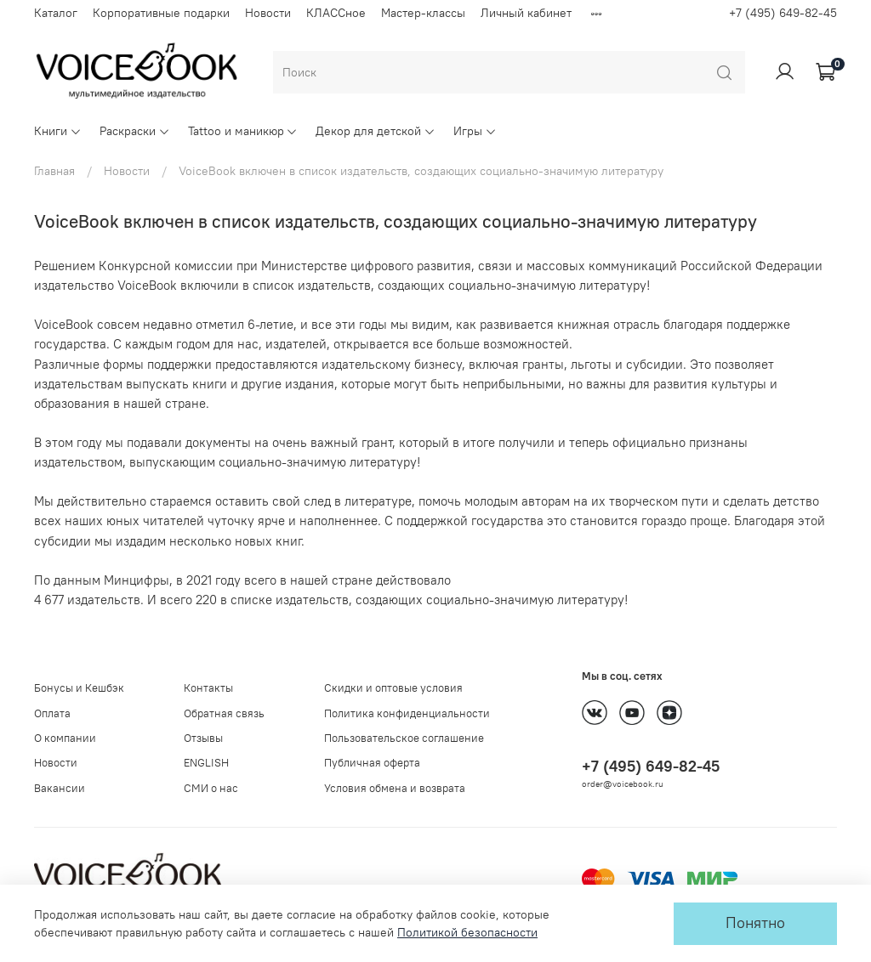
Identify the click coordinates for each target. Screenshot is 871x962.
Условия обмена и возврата (394, 788)
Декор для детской (376, 131)
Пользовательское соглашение (404, 738)
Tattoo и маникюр (243, 131)
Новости (268, 12)
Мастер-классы (423, 12)
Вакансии (59, 788)
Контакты (208, 688)
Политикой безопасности (467, 932)
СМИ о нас (211, 788)
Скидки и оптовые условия (393, 688)
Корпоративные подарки (161, 12)
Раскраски (135, 131)
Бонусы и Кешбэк (79, 688)
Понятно (755, 923)
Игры (475, 131)
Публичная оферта (372, 762)
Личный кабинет (526, 12)
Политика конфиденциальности (407, 713)
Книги (58, 131)
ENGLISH (206, 762)
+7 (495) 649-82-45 (783, 12)
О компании (65, 738)
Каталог (55, 12)
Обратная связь (224, 713)
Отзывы (203, 738)
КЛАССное (336, 12)
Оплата (52, 713)
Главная (54, 170)
